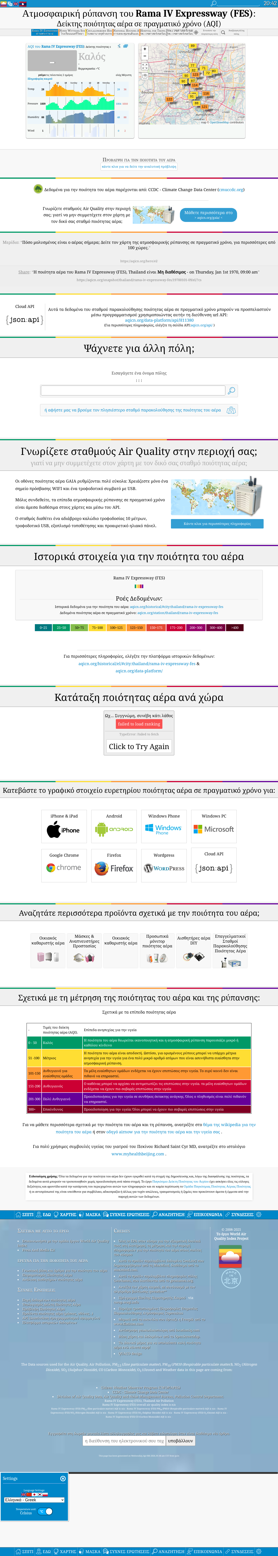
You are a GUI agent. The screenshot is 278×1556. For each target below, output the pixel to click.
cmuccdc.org (231, 189)
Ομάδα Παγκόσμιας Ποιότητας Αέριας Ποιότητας (217, 1312)
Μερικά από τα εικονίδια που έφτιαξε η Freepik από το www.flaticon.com (159, 1447)
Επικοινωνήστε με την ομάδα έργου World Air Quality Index (63, 1369)
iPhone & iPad (64, 826)
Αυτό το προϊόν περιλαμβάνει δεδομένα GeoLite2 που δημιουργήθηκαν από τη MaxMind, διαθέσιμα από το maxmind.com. (159, 1391)
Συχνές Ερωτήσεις (36, 1415)
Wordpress (164, 865)
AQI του (56, 46)
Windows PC (214, 826)
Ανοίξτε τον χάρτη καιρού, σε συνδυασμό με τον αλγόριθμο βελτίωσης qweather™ (154, 1415)
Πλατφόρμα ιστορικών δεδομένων (49, 1448)
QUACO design (130, 1479)
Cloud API (214, 864)
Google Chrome (64, 865)
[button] (195, 77)
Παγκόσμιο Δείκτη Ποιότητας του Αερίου (181, 1307)
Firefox (114, 865)
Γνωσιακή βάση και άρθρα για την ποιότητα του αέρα (64, 1396)
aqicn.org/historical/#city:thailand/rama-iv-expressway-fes (176, 606)
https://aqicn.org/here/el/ (139, 261)
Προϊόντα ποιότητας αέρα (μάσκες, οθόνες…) (57, 1439)
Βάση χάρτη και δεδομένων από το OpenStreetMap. (159, 1462)
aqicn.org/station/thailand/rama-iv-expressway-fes (177, 612)
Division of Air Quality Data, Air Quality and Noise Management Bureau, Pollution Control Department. (140, 1522)
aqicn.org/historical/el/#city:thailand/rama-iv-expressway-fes (136, 663)
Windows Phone (164, 826)
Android (114, 826)
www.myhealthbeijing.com (138, 1280)
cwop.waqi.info (126, 1428)
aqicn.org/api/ (202, 325)
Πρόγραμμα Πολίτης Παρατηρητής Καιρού (152, 1423)
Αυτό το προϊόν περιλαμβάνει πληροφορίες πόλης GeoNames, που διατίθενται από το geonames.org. (155, 1404)
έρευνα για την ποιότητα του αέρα (53, 1386)
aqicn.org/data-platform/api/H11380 (159, 320)
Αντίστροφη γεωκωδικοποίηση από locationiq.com (159, 1456)
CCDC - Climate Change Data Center (140, 1518)
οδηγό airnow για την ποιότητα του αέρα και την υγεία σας (163, 1257)
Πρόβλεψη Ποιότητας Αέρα (43, 1435)
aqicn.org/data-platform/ (139, 670)
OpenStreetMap (219, 122)
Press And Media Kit (38, 1376)
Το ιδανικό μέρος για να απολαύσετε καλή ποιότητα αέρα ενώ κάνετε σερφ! (157, 1470)
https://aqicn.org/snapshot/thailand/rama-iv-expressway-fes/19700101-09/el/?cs (139, 280)
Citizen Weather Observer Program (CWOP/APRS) (140, 1513)
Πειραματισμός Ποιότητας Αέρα (47, 1401)
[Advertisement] (139, 923)
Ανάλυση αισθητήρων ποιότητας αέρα (52, 1405)
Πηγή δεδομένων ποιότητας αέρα (48, 1426)
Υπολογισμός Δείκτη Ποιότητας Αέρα (51, 1430)
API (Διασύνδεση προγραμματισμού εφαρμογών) (61, 1444)
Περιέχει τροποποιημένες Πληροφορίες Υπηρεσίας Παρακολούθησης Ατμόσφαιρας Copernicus (155, 1436)
